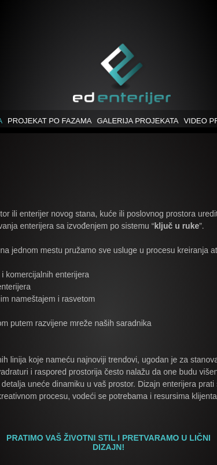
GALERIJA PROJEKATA (137, 120)
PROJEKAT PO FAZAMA (49, 120)
